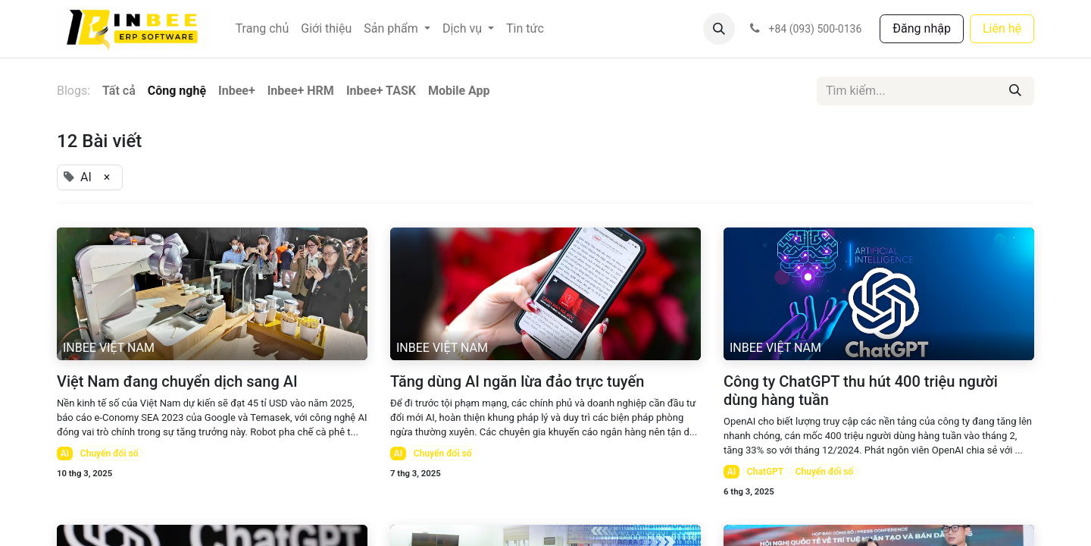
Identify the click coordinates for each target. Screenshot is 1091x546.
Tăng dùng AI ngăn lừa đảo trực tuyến (517, 381)
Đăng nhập (921, 28)
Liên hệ (1002, 28)
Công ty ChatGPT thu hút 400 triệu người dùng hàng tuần (861, 390)
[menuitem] (262, 29)
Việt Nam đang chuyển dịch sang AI (177, 381)
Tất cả (119, 90)
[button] (719, 29)
